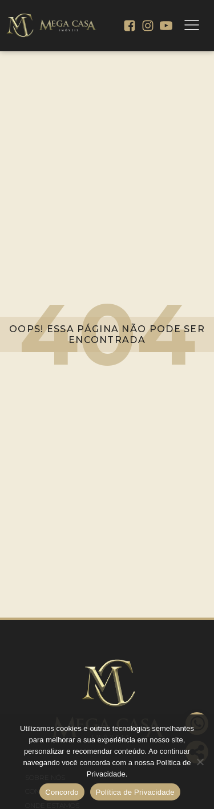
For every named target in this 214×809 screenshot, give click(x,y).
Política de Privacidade (135, 792)
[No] (199, 761)
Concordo (61, 792)
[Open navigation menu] (191, 26)
